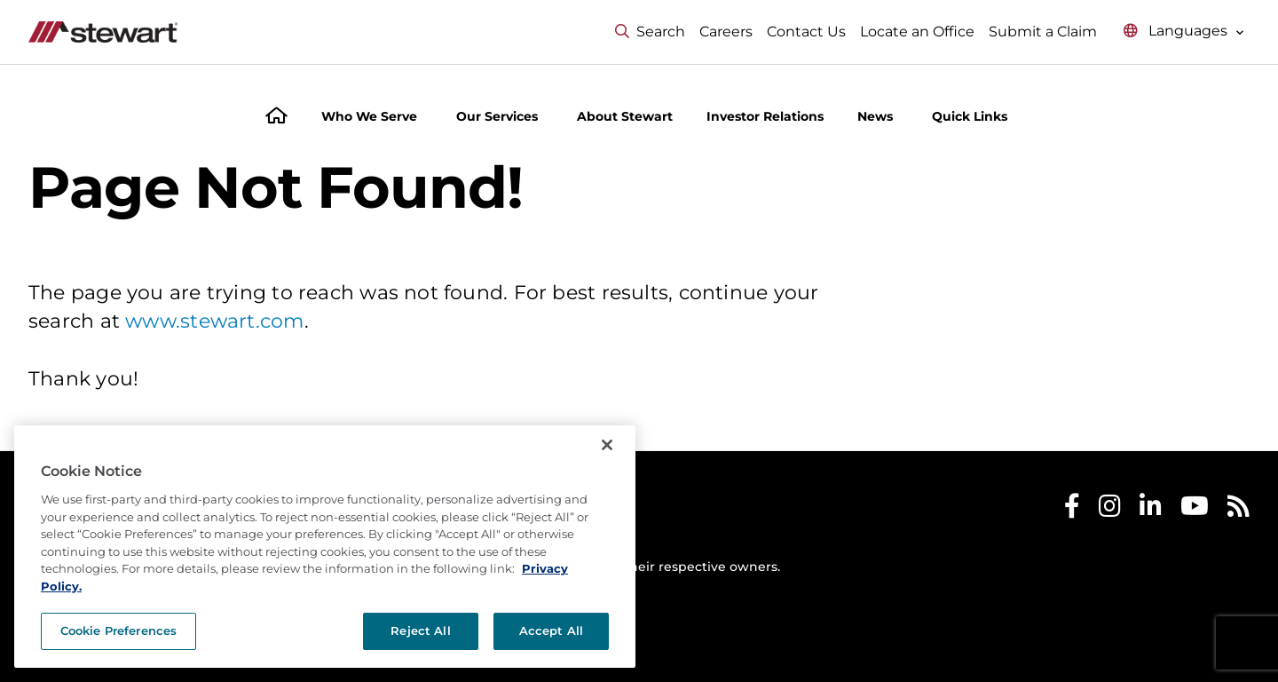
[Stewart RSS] (1238, 510)
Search (650, 31)
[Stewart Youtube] (1194, 510)
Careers (726, 31)
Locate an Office (917, 31)
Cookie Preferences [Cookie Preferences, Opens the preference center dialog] (118, 630)
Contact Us (806, 31)
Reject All (420, 630)
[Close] (607, 444)
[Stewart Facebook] (1072, 510)
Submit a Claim (1043, 31)
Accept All (551, 630)
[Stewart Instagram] (1110, 510)
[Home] (276, 117)
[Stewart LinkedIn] (1151, 510)
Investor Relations (765, 116)
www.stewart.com (214, 321)
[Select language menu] (1184, 31)
